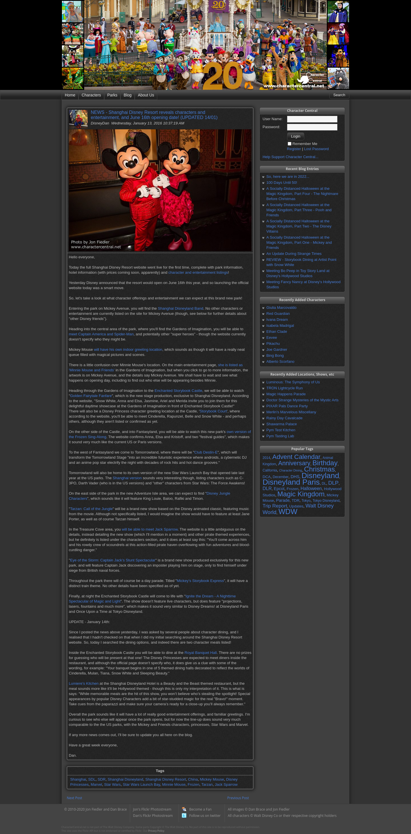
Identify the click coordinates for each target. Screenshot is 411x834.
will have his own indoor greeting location (128, 349)
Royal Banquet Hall (200, 652)
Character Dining (290, 470)
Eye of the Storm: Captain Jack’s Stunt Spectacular (113, 560)
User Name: (273, 119)
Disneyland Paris (291, 482)
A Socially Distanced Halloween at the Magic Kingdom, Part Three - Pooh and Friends (298, 210)
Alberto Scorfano (280, 361)
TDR (295, 500)
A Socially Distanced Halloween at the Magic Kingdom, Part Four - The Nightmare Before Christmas (302, 193)
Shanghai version (127, 478)
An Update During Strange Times (294, 253)
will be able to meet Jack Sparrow (150, 529)
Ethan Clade (276, 331)
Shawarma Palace (281, 424)
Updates (296, 506)
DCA (267, 477)
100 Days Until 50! (281, 182)
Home (70, 95)
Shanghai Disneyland (125, 779)
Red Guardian (278, 313)
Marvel (96, 784)
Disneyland (320, 475)
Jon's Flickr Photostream (152, 809)
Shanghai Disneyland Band (180, 308)
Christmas (319, 469)
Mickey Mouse (212, 779)
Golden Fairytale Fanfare (91, 396)
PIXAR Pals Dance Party (287, 406)
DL (324, 484)
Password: (271, 127)
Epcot (279, 488)
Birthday (325, 463)
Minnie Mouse (174, 784)
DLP (333, 483)
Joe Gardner (276, 349)
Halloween (311, 488)
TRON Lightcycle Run (284, 388)
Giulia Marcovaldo (281, 307)
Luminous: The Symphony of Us (293, 382)
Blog (128, 95)
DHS (295, 476)
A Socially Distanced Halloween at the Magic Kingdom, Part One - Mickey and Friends (299, 242)
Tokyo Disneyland (326, 501)
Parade (282, 500)
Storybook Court (213, 411)
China (193, 779)
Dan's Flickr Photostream (153, 815)
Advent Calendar (296, 456)
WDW (288, 511)
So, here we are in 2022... (287, 176)
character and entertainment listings (198, 272)
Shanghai (78, 779)
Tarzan (207, 784)
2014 (266, 458)
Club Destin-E (205, 452)
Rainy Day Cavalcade (284, 418)
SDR (102, 779)
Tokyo (306, 501)
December (280, 477)
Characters (91, 95)
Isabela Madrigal (280, 325)
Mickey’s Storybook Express (200, 581)
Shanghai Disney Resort (165, 779)
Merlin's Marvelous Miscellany (291, 412)
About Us (146, 95)
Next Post (74, 797)
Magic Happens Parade (286, 394)
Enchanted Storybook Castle (178, 390)
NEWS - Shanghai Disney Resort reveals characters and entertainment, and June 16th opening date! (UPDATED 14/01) (154, 115)
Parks (112, 95)
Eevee (271, 337)
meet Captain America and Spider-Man (101, 334)
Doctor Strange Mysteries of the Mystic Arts (302, 400)
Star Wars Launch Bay (141, 784)
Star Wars (112, 784)
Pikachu (273, 343)
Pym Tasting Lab (280, 436)
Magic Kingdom (301, 494)
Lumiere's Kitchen (83, 683)
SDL (92, 779)
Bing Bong (275, 355)
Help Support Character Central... (291, 157)
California (270, 470)
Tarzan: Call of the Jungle (91, 509)
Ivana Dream (277, 319)
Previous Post (238, 797)
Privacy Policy (156, 831)
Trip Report (275, 506)
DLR (267, 488)
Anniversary (294, 463)
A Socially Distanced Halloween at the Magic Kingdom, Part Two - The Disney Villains (298, 226)
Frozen (193, 784)
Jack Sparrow (226, 784)
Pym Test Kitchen (280, 430)
